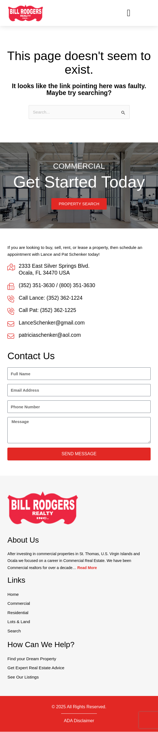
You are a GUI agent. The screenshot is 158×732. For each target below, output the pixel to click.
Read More (87, 568)
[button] (129, 13)
